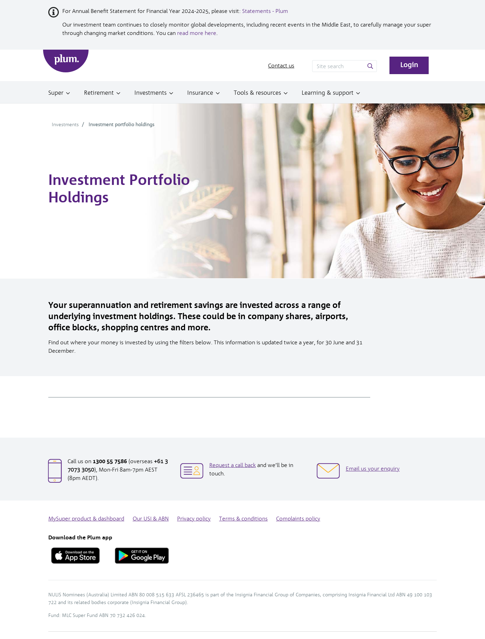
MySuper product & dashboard (86, 518)
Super (55, 92)
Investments (150, 92)
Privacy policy (194, 518)
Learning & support (327, 92)
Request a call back (232, 464)
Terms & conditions (243, 518)
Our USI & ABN (151, 518)
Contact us (281, 65)
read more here (196, 33)
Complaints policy (298, 518)
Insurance (200, 92)
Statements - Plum (265, 11)
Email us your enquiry (373, 468)
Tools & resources (257, 92)
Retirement (99, 92)
